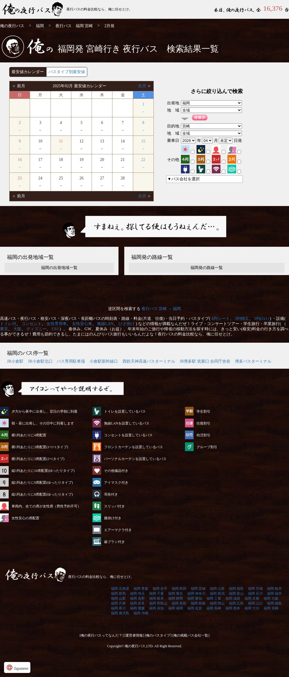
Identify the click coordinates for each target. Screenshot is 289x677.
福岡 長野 (137, 598)
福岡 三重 (213, 598)
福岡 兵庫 (118, 603)
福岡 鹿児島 (120, 613)
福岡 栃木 (274, 589)
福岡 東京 (175, 593)
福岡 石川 (255, 593)
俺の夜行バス (12, 26)
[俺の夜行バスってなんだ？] (102, 635)
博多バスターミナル (253, 361)
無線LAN (105, 324)
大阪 (17, 329)
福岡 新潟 (217, 593)
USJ (55, 329)
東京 (4, 329)
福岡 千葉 (156, 593)
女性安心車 (82, 324)
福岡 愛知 (194, 598)
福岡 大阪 (271, 598)
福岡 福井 (274, 593)
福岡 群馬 (118, 593)
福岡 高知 (156, 608)
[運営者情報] (134, 635)
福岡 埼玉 (137, 593)
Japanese (17, 667)
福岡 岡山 (217, 603)
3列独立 (242, 318)
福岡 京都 (251, 598)
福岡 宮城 (198, 589)
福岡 (40, 26)
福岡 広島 (236, 603)
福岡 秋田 (179, 589)
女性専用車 (57, 324)
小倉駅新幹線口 (104, 361)
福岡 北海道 (120, 589)
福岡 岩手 (160, 589)
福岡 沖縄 (141, 613)
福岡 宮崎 (271, 608)
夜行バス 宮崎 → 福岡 (161, 309)
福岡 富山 (236, 593)
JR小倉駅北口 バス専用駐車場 (56, 361)
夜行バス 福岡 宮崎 (74, 26)
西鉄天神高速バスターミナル (149, 361)
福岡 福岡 (175, 608)
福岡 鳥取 (179, 603)
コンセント (31, 324)
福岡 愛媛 (137, 608)
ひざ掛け (126, 324)
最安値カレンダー (28, 72)
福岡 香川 (118, 608)
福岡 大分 (251, 608)
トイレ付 (8, 324)
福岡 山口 (255, 603)
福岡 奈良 (137, 603)
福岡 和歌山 (158, 603)
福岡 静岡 (175, 598)
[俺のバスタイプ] (158, 635)
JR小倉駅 (15, 361)
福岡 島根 (198, 603)
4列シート (221, 318)
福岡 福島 (236, 589)
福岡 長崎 (213, 608)
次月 (142, 86)
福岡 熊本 (232, 608)
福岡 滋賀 (232, 598)
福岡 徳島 (274, 603)
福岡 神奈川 (196, 593)
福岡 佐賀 (194, 608)
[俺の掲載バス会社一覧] (191, 635)
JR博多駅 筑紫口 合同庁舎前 (205, 361)
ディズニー (36, 329)
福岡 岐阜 (156, 598)
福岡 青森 (141, 589)
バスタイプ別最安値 (67, 72)
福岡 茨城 (255, 589)
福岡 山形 (217, 589)
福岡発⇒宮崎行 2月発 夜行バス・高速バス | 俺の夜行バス (33, 9)
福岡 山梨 (118, 598)
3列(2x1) (261, 318)
